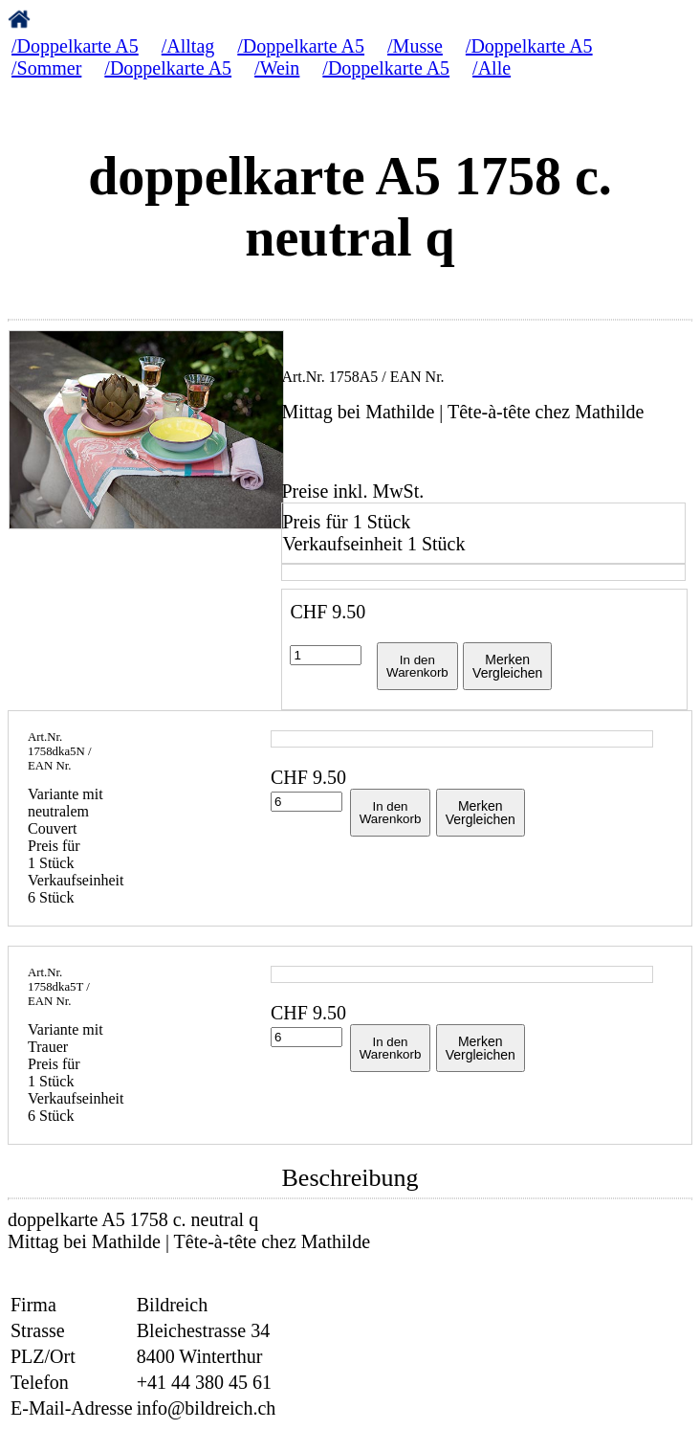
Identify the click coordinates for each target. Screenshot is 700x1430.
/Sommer (46, 67)
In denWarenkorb (417, 666)
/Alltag (188, 45)
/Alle (491, 67)
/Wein (276, 67)
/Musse (415, 45)
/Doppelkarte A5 (75, 45)
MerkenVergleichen (507, 666)
